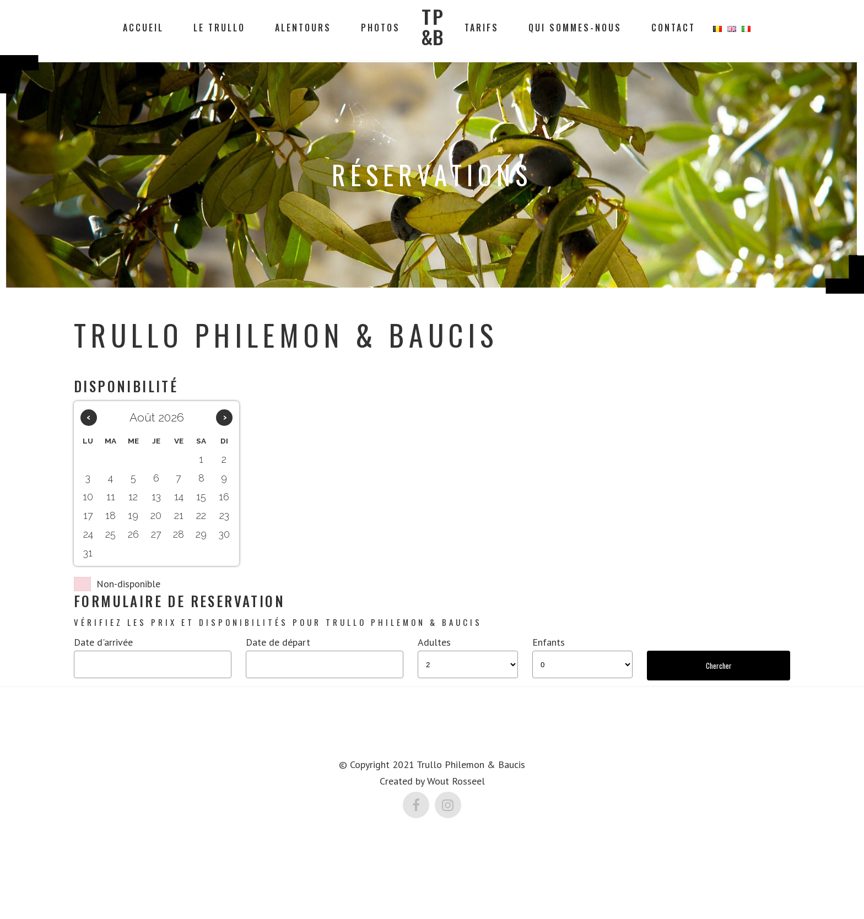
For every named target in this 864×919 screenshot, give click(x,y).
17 (88, 515)
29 (201, 534)
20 (155, 515)
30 (224, 534)
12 (133, 496)
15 (201, 496)
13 (156, 496)
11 (110, 496)
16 (224, 496)
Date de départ (278, 642)
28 (178, 534)
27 (156, 534)
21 (178, 515)
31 (88, 553)
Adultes (434, 642)
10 (88, 496)
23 (224, 515)
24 (88, 534)
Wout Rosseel (456, 780)
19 (133, 515)
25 (110, 534)
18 (110, 515)
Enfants (548, 642)
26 (133, 534)
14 (178, 496)
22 (201, 515)
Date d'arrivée (103, 642)
